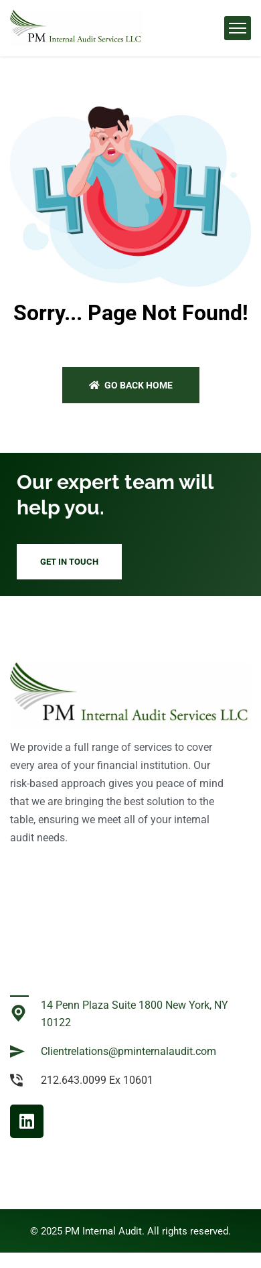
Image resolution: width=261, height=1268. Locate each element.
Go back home (131, 385)
